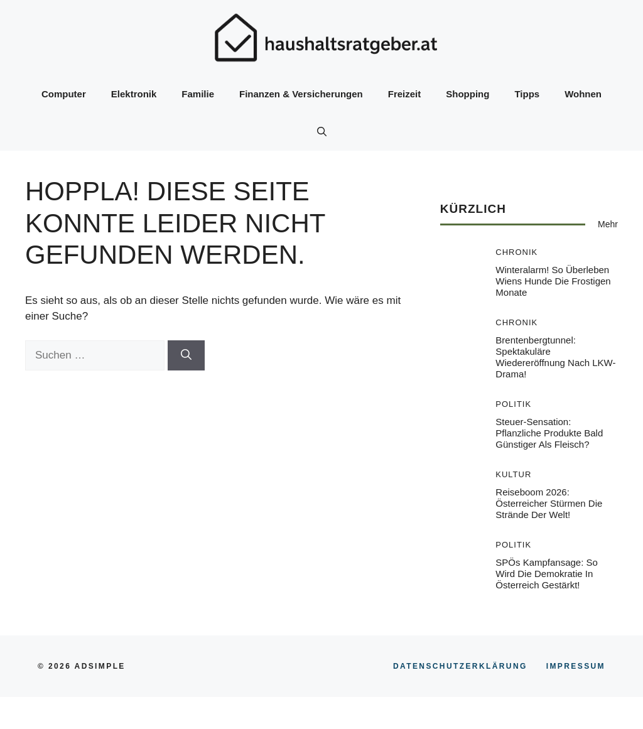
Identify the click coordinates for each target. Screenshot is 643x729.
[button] (322, 132)
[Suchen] (186, 355)
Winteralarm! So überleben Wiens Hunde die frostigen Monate (552, 281)
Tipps (526, 94)
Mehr (608, 224)
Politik (513, 404)
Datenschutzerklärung (460, 666)
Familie (197, 94)
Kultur (513, 474)
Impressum (575, 666)
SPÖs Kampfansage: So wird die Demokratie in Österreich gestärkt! (546, 573)
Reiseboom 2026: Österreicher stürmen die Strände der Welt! (548, 503)
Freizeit (404, 94)
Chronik (516, 252)
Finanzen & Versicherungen (301, 94)
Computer (63, 94)
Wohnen (583, 94)
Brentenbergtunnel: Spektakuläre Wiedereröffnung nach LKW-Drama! (555, 357)
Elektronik (134, 94)
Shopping (467, 94)
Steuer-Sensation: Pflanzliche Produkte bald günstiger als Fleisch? (549, 433)
